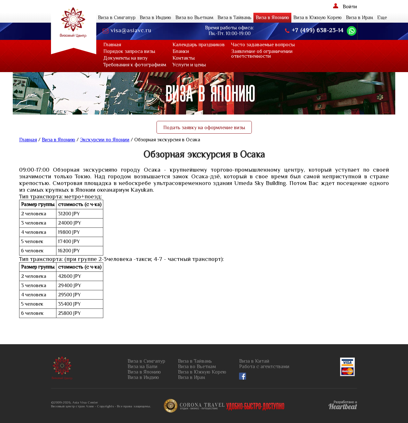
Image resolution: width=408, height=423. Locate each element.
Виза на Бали (142, 366)
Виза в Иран (359, 17)
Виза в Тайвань (234, 17)
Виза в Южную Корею (317, 17)
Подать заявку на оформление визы (204, 127)
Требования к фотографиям (134, 65)
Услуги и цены (189, 65)
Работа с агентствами (264, 366)
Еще (382, 17)
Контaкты (183, 58)
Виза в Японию (272, 17)
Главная (112, 45)
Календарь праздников (198, 45)
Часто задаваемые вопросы (263, 45)
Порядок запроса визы (129, 51)
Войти (345, 6)
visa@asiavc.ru (127, 30)
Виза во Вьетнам (194, 17)
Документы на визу (125, 58)
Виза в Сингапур (116, 17)
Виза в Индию (155, 17)
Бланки (180, 51)
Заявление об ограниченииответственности (262, 53)
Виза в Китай (254, 361)
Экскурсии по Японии (104, 140)
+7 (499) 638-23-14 (314, 30)
